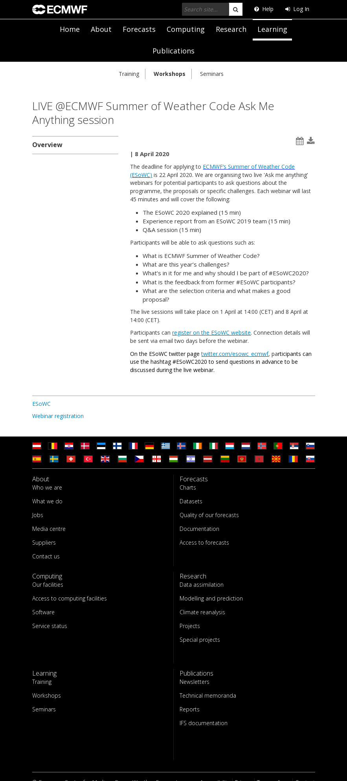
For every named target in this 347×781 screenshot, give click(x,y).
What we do (47, 501)
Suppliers (44, 542)
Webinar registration (58, 416)
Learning (272, 29)
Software (43, 612)
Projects (190, 626)
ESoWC (41, 403)
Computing (186, 29)
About (101, 29)
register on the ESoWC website (211, 332)
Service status (49, 626)
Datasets (191, 501)
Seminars (212, 73)
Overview (47, 144)
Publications (173, 50)
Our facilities (47, 584)
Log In (297, 9)
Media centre (49, 528)
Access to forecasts (204, 542)
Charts (188, 487)
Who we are (47, 487)
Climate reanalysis (202, 612)
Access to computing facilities (69, 598)
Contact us (46, 556)
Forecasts (139, 29)
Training (129, 73)
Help (264, 9)
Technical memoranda (208, 695)
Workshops (169, 73)
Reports (190, 709)
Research (231, 29)
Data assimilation (202, 584)
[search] (235, 9)
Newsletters (194, 681)
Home (70, 29)
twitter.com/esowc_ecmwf (234, 353)
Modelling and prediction (211, 598)
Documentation (199, 528)
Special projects (200, 639)
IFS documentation (204, 723)
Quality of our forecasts (209, 515)
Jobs (37, 515)
